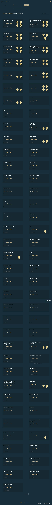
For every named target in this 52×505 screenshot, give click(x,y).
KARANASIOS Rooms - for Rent (35, 261)
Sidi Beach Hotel (7, 146)
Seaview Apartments (8, 361)
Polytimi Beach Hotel (34, 298)
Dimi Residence (33, 134)
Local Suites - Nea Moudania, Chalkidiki (36, 337)
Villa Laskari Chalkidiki (8, 83)
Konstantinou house (8, 58)
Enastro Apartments (34, 146)
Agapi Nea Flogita (33, 285)
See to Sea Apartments (34, 311)
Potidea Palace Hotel (8, 45)
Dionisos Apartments (8, 475)
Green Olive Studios (34, 58)
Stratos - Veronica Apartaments (33, 122)
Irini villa (32, 197)
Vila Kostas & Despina (8, 298)
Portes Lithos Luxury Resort (9, 96)
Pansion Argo (6, 121)
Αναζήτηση (26, 5)
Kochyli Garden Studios (34, 172)
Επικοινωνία (39, 497)
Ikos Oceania (6, 33)
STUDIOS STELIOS (7, 260)
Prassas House (33, 323)
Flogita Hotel (6, 285)
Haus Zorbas (32, 159)
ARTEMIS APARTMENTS (35, 235)
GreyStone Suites (7, 172)
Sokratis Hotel (33, 361)
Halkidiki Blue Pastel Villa (9, 222)
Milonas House (7, 210)
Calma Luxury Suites (8, 462)
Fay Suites (32, 83)
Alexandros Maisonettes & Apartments (35, 210)
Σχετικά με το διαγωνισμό (39, 494)
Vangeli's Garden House (8, 197)
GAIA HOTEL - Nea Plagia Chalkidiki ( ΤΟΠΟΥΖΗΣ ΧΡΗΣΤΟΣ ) (35, 413)
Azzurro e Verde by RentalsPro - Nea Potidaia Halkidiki (35, 46)
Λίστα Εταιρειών (46, 492)
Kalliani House (7, 71)
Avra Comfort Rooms (34, 184)
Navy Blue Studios (7, 323)
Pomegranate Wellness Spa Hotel (35, 21)
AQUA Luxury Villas (34, 437)
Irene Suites (32, 374)
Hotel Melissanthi (7, 235)
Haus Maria (32, 399)
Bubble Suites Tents (34, 424)
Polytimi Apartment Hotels (9, 424)
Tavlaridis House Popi (34, 462)
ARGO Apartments (33, 273)
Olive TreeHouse (33, 71)
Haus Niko (6, 311)
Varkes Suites (6, 134)
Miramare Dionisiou (34, 222)
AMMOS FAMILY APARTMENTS (7, 387)
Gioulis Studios (7, 184)
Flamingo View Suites (34, 386)
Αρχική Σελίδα (39, 492)
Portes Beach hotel (34, 33)
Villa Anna (6, 273)
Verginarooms (6, 412)
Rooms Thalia (6, 437)
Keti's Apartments (7, 159)
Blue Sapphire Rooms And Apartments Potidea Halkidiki (9, 337)
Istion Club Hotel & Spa (8, 20)
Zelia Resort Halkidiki (8, 399)
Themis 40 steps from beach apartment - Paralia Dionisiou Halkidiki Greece (9, 375)
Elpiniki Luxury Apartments (35, 96)
